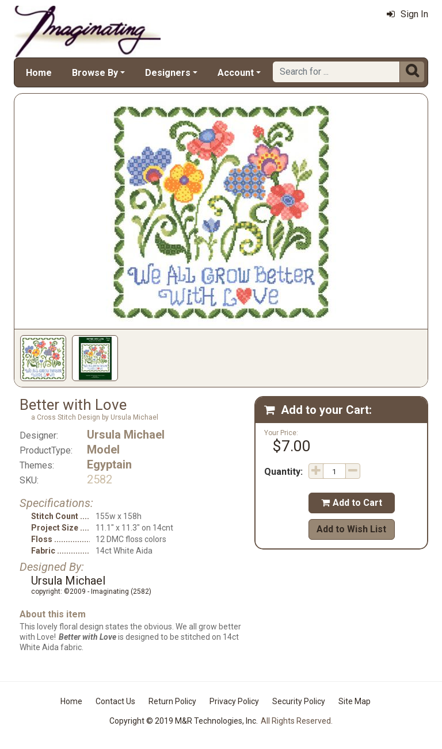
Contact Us (115, 701)
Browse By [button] (95, 72)
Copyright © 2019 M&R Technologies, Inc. (183, 720)
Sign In (407, 14)
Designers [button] (167, 72)
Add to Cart (351, 502)
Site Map (354, 701)
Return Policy (172, 701)
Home (39, 72)
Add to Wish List (351, 529)
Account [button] (236, 72)
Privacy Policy (234, 701)
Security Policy (298, 701)
